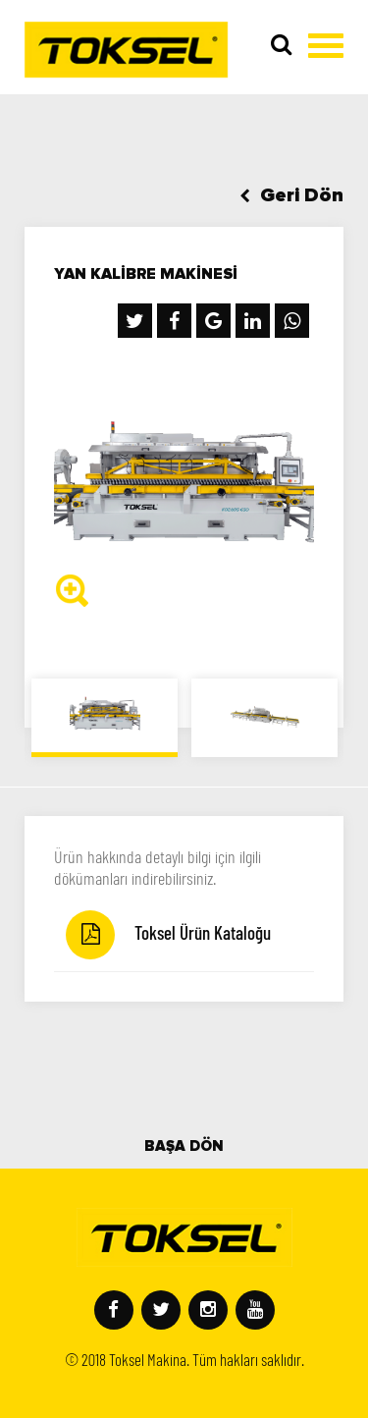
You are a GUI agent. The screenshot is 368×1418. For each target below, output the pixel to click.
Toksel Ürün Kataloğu (168, 934)
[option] (184, 487)
